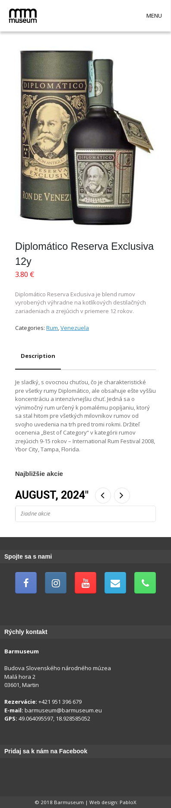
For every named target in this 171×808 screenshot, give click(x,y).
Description (38, 356)
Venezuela (74, 328)
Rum (52, 328)
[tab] (38, 356)
